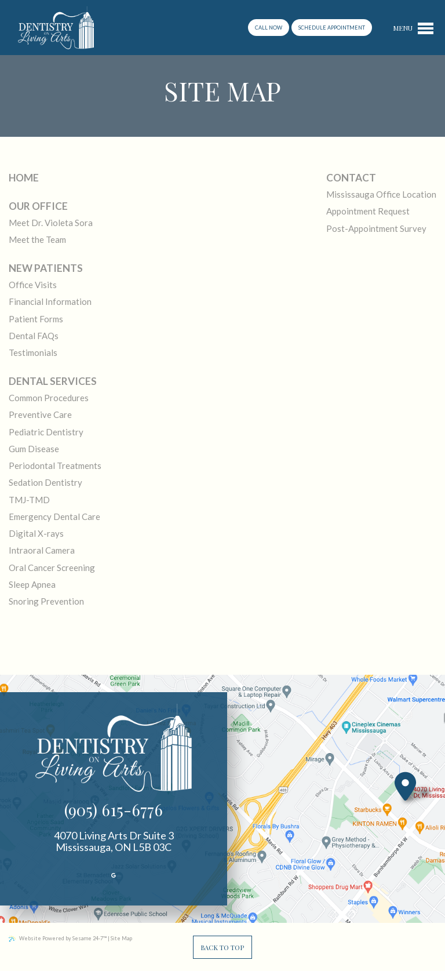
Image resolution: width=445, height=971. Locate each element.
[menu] (413, 27)
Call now (268, 27)
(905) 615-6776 (113, 810)
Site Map (121, 938)
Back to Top (222, 947)
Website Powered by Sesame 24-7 (58, 938)
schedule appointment (331, 27)
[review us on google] (113, 876)
